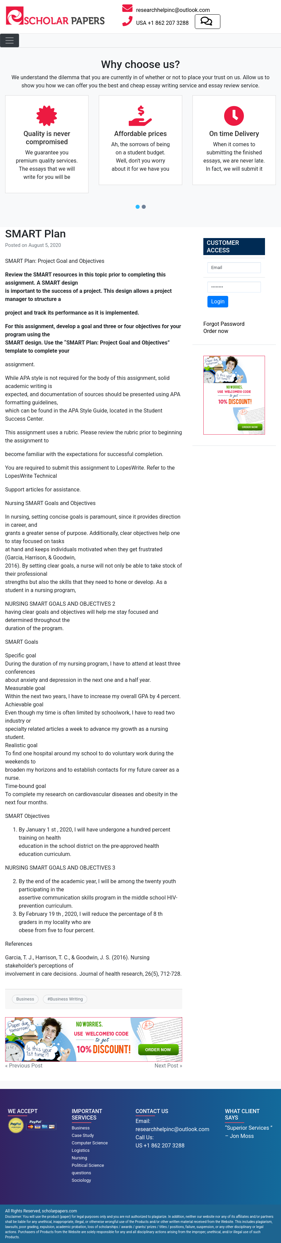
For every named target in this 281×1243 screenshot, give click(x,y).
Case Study (83, 1135)
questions (81, 1172)
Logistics (81, 1150)
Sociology (81, 1180)
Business (25, 999)
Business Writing (66, 999)
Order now (215, 331)
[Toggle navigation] (9, 40)
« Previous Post (24, 1065)
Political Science (88, 1165)
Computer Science (90, 1142)
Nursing (79, 1157)
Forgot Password (224, 324)
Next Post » (168, 1065)
